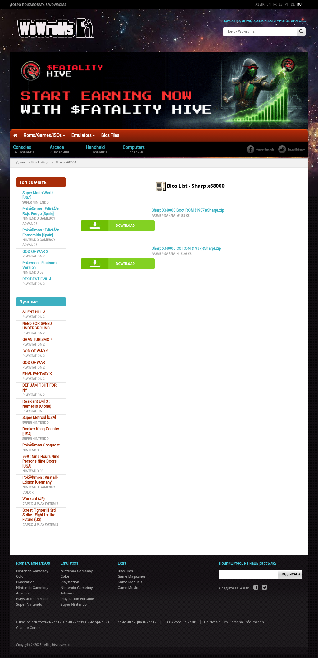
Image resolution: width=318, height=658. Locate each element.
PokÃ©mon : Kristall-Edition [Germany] (39, 477)
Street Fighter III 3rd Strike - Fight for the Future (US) (39, 513)
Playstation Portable (32, 596)
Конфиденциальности (137, 620)
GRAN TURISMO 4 (37, 337)
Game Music (128, 585)
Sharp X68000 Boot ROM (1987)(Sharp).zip (188, 208)
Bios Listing (39, 159)
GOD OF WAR (33, 360)
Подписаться (291, 572)
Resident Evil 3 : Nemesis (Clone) (36, 401)
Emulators (83, 132)
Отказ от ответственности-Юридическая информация (63, 620)
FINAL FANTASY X (37, 371)
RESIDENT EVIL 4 (36, 277)
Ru (299, 4)
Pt (286, 4)
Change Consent (29, 625)
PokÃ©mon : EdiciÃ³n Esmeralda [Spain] (40, 230)
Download (125, 223)
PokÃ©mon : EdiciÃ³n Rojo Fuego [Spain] (40, 208)
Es (281, 4)
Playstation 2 (33, 254)
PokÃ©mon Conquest (41, 443)
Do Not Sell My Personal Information (234, 620)
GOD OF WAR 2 (35, 249)
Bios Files (110, 132)
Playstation (32, 408)
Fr (275, 4)
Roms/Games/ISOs (44, 132)
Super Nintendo (35, 200)
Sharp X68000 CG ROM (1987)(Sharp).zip (186, 246)
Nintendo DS (32, 270)
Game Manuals (130, 579)
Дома (20, 159)
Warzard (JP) (33, 496)
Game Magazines (132, 573)
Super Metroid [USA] (39, 415)
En (269, 4)
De (293, 4)
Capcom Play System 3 (40, 501)
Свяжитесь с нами (180, 620)
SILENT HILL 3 (33, 309)
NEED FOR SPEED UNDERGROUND (37, 323)
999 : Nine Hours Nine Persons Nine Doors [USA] (40, 459)
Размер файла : (171, 213)
